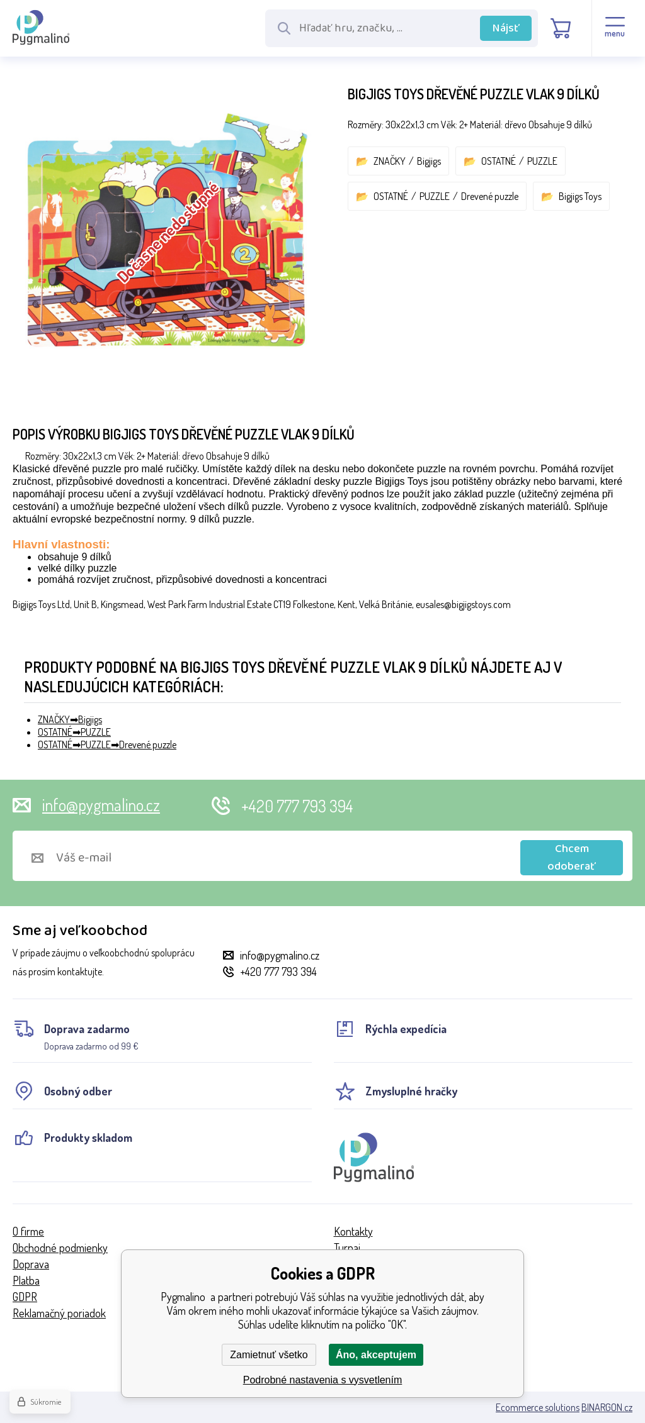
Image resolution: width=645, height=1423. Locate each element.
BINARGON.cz (606, 1407)
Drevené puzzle (489, 196)
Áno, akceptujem (376, 1354)
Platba (26, 1280)
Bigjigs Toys (580, 196)
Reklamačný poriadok (59, 1313)
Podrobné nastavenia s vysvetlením (322, 1380)
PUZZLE (542, 161)
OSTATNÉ (498, 161)
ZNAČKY (390, 161)
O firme (28, 1231)
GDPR (25, 1297)
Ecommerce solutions (537, 1407)
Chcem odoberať (571, 857)
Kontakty (353, 1231)
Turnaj (347, 1247)
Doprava (31, 1264)
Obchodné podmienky (60, 1247)
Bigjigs (429, 161)
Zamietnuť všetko (268, 1354)
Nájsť (506, 28)
